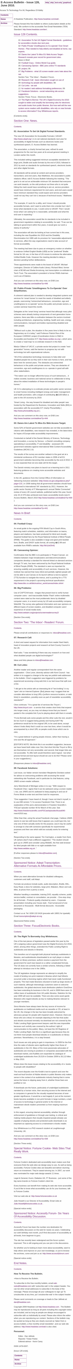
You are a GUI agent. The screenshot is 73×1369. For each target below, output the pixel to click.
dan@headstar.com (22, 1302)
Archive (4, 23)
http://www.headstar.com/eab (34, 1327)
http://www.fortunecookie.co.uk (44, 1196)
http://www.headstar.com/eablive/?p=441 (31, 508)
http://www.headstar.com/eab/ (46, 19)
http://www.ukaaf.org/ (22, 139)
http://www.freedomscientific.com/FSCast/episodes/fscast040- (39, 811)
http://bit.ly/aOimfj (47, 545)
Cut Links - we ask (29, 86)
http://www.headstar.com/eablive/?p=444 (31, 418)
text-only (58, 2)
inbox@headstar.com (62, 633)
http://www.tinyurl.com (23, 707)
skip (52, 2)
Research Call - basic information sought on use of (43, 80)
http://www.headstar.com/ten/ (35, 29)
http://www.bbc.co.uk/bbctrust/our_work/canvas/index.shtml (38, 583)
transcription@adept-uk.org (30, 916)
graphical (67, 2)
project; (25, 69)
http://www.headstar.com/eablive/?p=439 (31, 1139)
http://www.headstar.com (49, 1307)
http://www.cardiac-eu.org (49, 339)
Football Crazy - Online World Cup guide (38, 63)
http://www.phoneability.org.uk (26, 411)
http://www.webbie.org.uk (24, 848)
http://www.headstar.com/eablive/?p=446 (31, 284)
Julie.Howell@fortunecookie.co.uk (28, 1204)
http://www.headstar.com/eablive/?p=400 (55, 498)
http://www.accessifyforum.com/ (55, 1253)
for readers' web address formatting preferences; (42, 88)
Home (3, 19)
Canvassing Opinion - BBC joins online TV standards (44, 66)
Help (47, 2)
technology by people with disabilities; (37, 83)
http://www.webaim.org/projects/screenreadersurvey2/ (36, 613)
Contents (4, 15)
